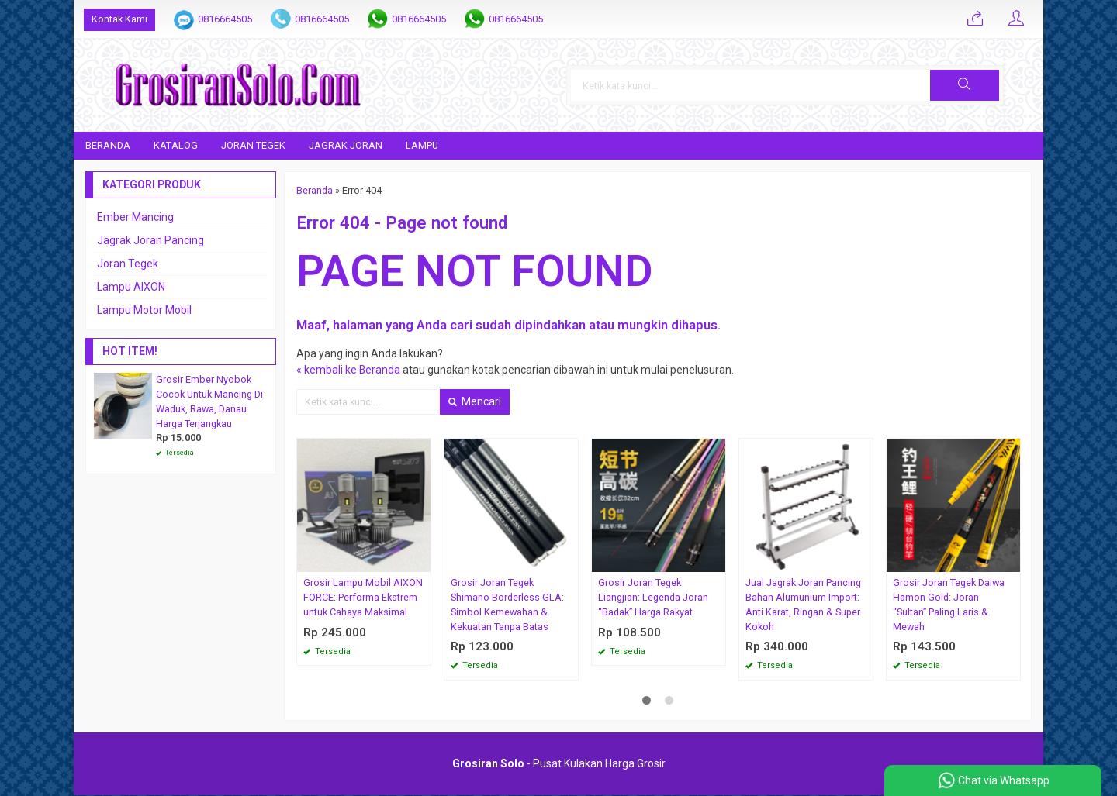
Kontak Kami (119, 19)
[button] (990, 85)
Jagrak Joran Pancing (150, 240)
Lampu (422, 145)
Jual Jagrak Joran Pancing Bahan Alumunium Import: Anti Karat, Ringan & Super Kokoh (803, 604)
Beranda (107, 145)
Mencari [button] (474, 401)
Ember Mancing (135, 217)
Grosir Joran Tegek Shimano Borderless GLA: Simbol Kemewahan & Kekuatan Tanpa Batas (507, 604)
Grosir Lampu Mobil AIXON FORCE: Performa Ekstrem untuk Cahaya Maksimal (363, 597)
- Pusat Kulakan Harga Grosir (559, 764)
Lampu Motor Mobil (144, 310)
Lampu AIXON (131, 287)
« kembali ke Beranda (348, 370)
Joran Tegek (253, 145)
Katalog (176, 145)
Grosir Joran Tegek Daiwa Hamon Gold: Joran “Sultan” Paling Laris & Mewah (949, 604)
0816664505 (225, 19)
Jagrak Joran (345, 145)
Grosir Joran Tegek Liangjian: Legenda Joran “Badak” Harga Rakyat (653, 597)
